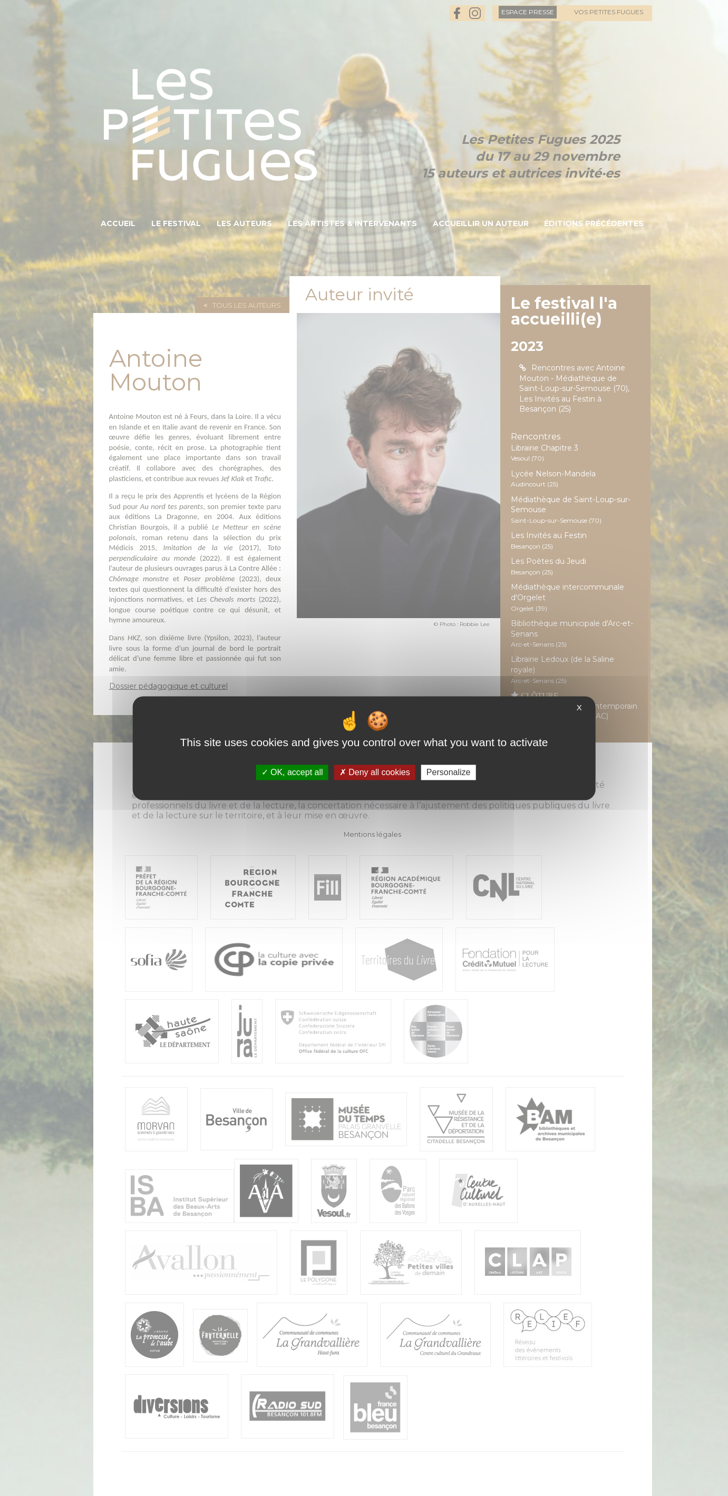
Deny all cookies (374, 772)
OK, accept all (292, 772)
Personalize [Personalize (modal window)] (448, 772)
